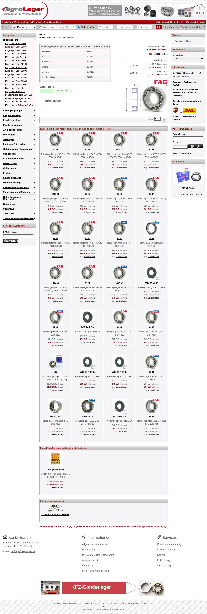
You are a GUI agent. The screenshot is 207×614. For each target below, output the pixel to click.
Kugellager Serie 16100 (16, 64)
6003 (119, 327)
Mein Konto (162, 22)
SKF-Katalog (164, 565)
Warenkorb (191, 22)
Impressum (88, 565)
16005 (151, 238)
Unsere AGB (89, 549)
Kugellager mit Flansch (15, 102)
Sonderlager (9, 154)
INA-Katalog (163, 560)
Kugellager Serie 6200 (43, 22)
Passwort (177, 142)
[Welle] (105, 27)
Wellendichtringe (12, 182)
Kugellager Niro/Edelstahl (16, 57)
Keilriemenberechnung (169, 544)
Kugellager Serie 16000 (16, 60)
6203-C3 (55, 194)
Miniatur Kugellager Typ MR (18, 98)
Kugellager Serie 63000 (16, 84)
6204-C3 (119, 150)
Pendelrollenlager (12, 125)
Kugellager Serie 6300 (15, 50)
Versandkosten (161, 54)
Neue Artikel (178, 162)
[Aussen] (125, 27)
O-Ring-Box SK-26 (55, 469)
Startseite (6, 22)
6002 (87, 283)
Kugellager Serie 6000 (15, 43)
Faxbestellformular (167, 549)
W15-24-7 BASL (119, 372)
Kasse (202, 22)
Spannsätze (9, 209)
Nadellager (9, 134)
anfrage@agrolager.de (23, 551)
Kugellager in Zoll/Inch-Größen (19, 105)
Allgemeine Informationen (95, 544)
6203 (58, 22)
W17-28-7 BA (119, 416)
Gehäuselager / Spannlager (17, 149)
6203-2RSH (87, 416)
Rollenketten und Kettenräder (12, 198)
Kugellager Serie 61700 (16, 67)
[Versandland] (188, 58)
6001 (151, 416)
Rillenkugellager (22, 22)
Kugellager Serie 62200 (16, 78)
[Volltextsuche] (79, 27)
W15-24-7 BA (87, 327)
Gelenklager (9, 168)
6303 (151, 327)
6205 (87, 194)
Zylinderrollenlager (13, 130)
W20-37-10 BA (151, 283)
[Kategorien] (24, 27)
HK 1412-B (55, 416)
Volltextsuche (87, 27)
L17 (55, 372)
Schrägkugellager (12, 110)
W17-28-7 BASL (87, 372)
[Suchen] (159, 27)
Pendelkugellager (12, 120)
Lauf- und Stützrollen (14, 144)
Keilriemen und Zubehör (16, 187)
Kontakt (161, 555)
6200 (151, 372)
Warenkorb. (178, 95)
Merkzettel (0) (176, 22)
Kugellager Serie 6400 (15, 54)
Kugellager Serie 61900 (16, 74)
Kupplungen (9, 204)
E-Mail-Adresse (9, 232)
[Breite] (144, 27)
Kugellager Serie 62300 (16, 81)
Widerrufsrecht (90, 560)
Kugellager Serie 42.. (15, 88)
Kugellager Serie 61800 (16, 71)
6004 (55, 238)
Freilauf (7, 173)
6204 (87, 150)
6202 (55, 150)
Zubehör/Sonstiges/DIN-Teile (18, 218)
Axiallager (8, 139)
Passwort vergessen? (182, 153)
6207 (151, 194)
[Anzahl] (157, 119)
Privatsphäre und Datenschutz (98, 555)
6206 (151, 150)
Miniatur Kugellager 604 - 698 (18, 95)
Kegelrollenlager (12, 115)
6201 (87, 238)
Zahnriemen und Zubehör (16, 192)
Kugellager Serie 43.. (15, 91)
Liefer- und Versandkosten (96, 570)
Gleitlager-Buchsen (13, 158)
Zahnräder (8, 213)
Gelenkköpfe (10, 163)
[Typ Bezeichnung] (58, 27)
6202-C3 (55, 283)
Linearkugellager (12, 178)
